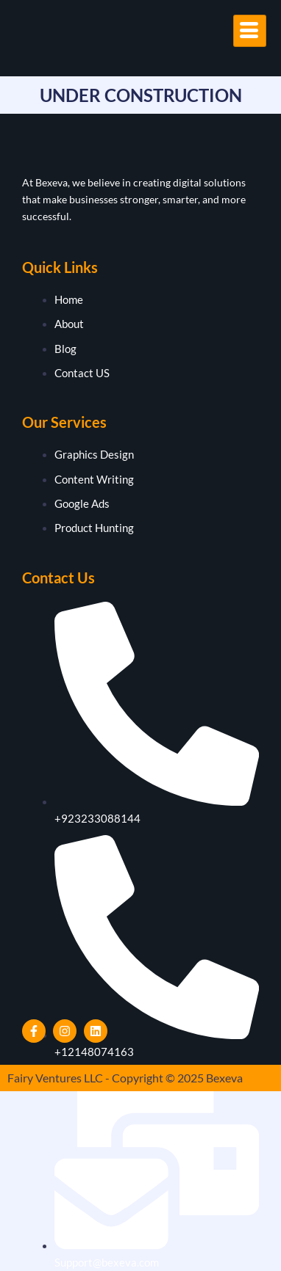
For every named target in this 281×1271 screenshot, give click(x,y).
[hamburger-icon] (249, 31)
